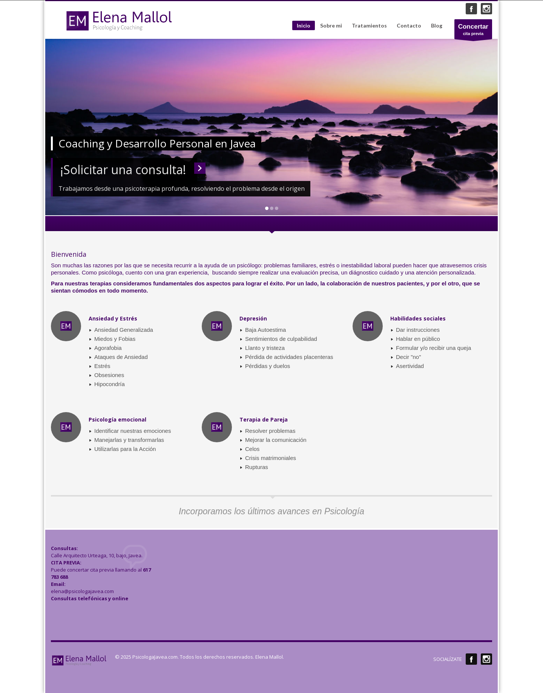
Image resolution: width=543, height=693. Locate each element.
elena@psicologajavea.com (82, 591)
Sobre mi (331, 25)
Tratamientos (369, 25)
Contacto (409, 25)
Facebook (471, 8)
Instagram (486, 8)
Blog (436, 25)
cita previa (473, 31)
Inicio (303, 25)
